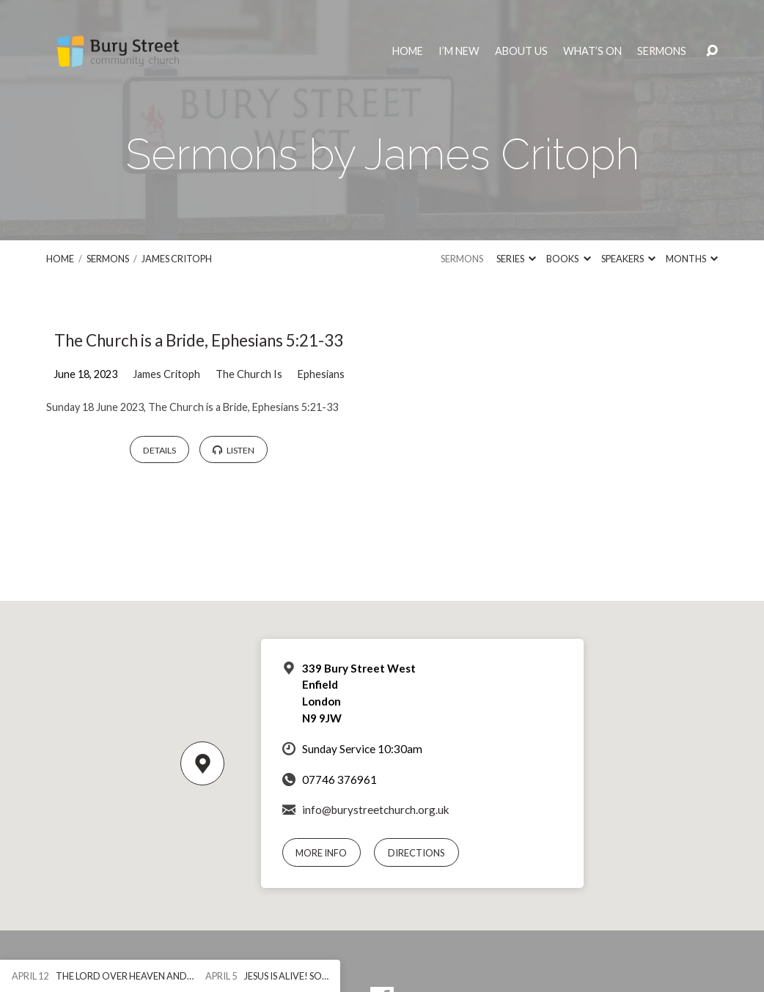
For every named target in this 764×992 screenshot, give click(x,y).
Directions (416, 853)
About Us (521, 51)
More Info (321, 853)
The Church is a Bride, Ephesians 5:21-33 (198, 340)
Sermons (661, 51)
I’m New (459, 51)
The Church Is (249, 374)
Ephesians (321, 374)
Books (568, 258)
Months (692, 258)
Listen (233, 450)
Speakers (628, 258)
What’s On (592, 51)
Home (407, 51)
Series (516, 258)
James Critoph (177, 258)
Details (159, 450)
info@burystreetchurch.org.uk (375, 809)
